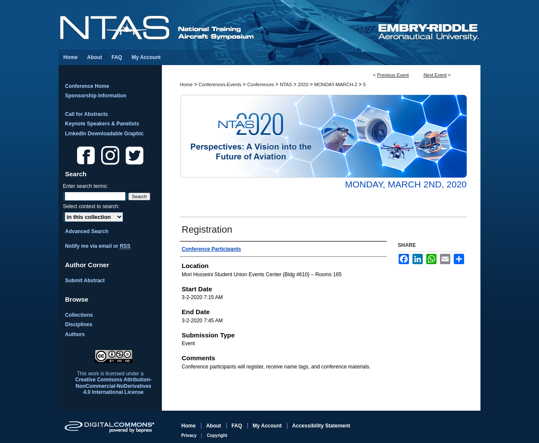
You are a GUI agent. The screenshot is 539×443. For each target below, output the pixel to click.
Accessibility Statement (321, 426)
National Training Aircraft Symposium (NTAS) (218, 25)
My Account (268, 426)
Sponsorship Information (96, 96)
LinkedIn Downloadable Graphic (104, 134)
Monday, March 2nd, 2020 (406, 184)
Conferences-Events (220, 84)
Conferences (261, 84)
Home (186, 84)
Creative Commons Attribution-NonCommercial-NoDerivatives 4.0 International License (113, 386)
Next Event (435, 75)
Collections (79, 315)
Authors (75, 334)
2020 (304, 84)
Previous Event (393, 75)
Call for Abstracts (86, 114)
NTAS (287, 84)
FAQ (238, 426)
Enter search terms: (85, 186)
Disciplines (78, 324)
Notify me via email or (97, 246)
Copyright (217, 435)
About (214, 426)
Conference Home (87, 86)
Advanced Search (86, 231)
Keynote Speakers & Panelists (102, 124)
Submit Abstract (85, 281)
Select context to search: (91, 206)
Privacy (189, 435)
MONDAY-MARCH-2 (336, 84)
